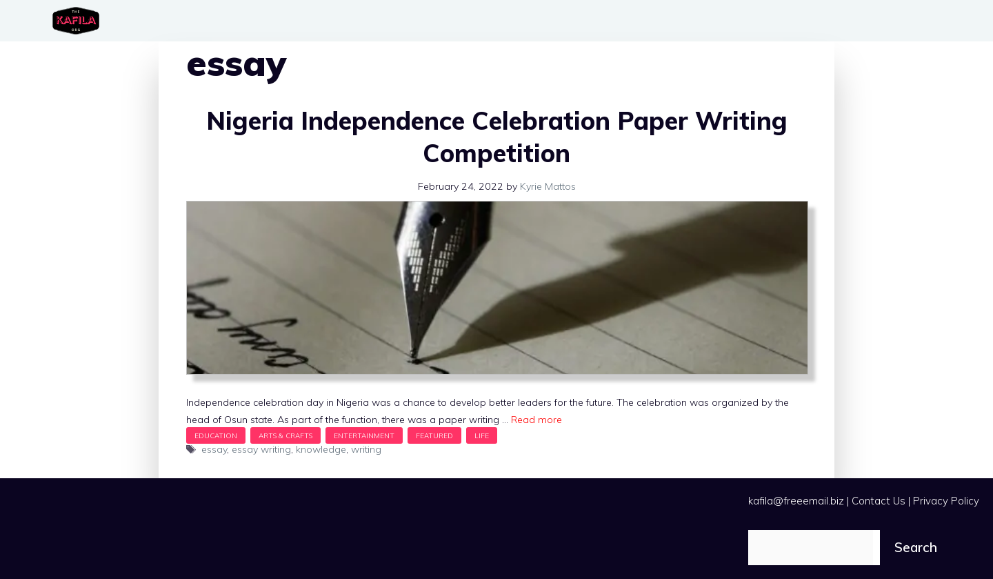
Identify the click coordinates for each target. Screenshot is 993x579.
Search (915, 547)
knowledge (321, 449)
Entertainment (364, 435)
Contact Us (878, 500)
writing (366, 449)
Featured (434, 435)
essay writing (261, 449)
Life (481, 435)
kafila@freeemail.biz (796, 500)
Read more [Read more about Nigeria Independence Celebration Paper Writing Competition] (536, 419)
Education (215, 435)
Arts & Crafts (285, 435)
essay (214, 449)
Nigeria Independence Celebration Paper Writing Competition (497, 136)
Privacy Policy (946, 500)
